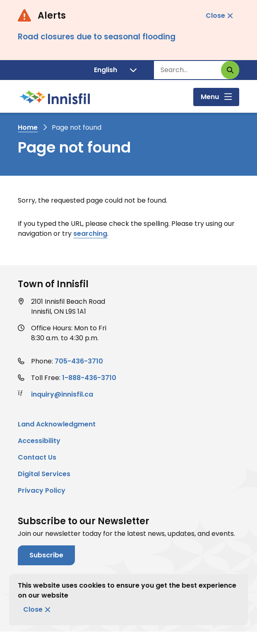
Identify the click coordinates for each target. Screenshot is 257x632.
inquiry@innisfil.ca (62, 394)
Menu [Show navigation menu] (210, 97)
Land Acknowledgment (57, 424)
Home (28, 127)
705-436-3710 (79, 361)
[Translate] (115, 70)
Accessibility (39, 441)
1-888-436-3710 (89, 378)
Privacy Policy (41, 490)
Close (33, 609)
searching (90, 233)
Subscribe (46, 555)
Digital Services (44, 474)
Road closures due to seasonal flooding (96, 36)
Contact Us (37, 457)
